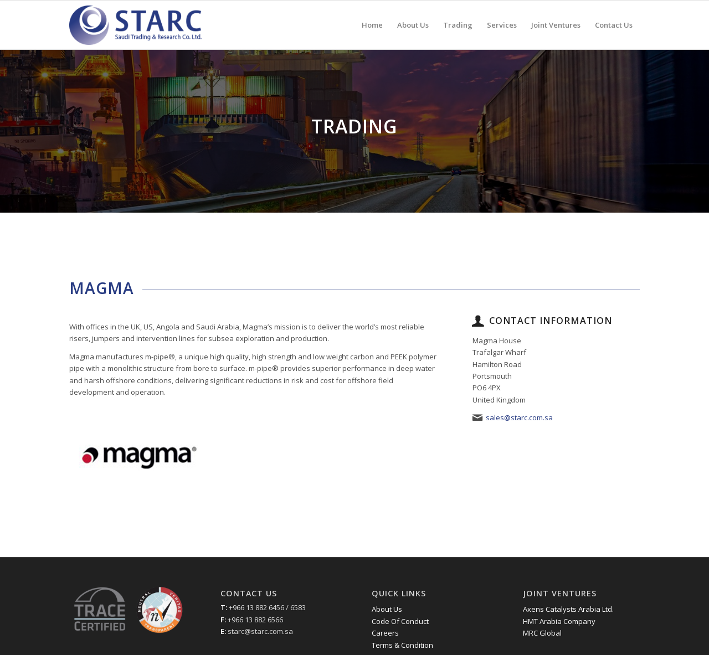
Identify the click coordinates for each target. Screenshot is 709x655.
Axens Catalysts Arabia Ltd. (568, 609)
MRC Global (542, 633)
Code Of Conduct (400, 621)
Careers (385, 633)
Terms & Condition (402, 645)
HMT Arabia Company (559, 621)
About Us (387, 609)
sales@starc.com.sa (519, 417)
